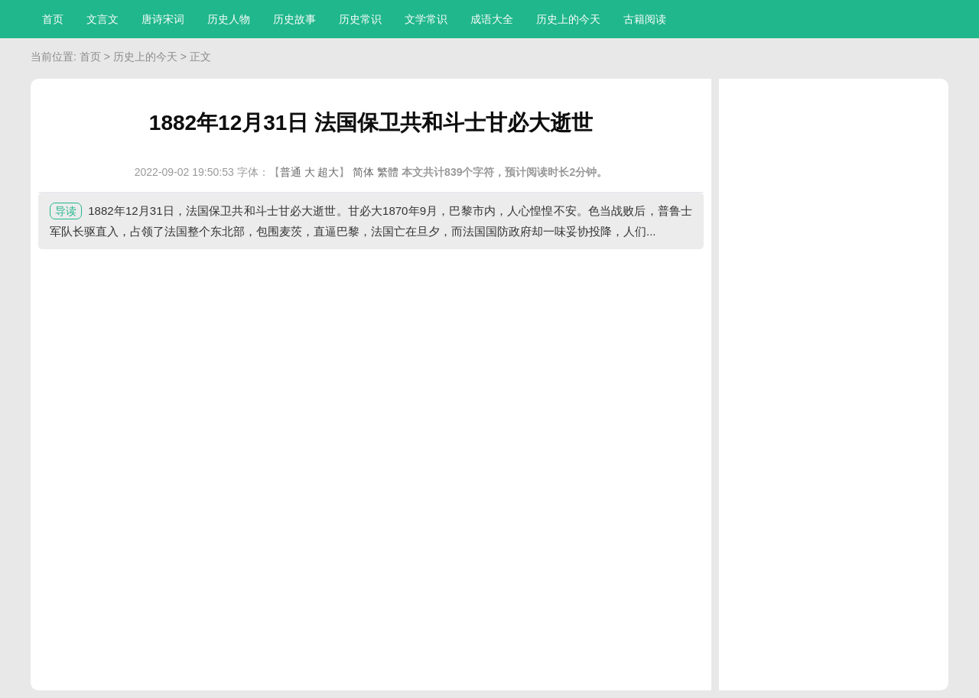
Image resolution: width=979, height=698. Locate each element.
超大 (328, 172)
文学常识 (426, 19)
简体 (363, 172)
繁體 (387, 172)
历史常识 (360, 19)
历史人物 (228, 19)
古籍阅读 (644, 19)
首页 (52, 19)
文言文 (102, 19)
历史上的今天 (568, 19)
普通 (290, 172)
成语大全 (491, 19)
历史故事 (294, 19)
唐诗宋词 (162, 19)
